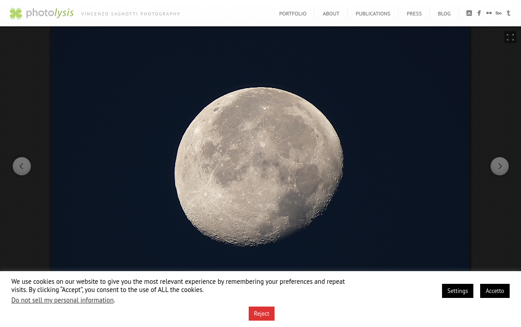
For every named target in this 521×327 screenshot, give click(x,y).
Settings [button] (457, 291)
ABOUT (331, 13)
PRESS (414, 13)
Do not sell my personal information (62, 300)
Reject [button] (262, 313)
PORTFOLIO (292, 13)
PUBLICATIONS (373, 13)
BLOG (444, 13)
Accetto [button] (495, 291)
